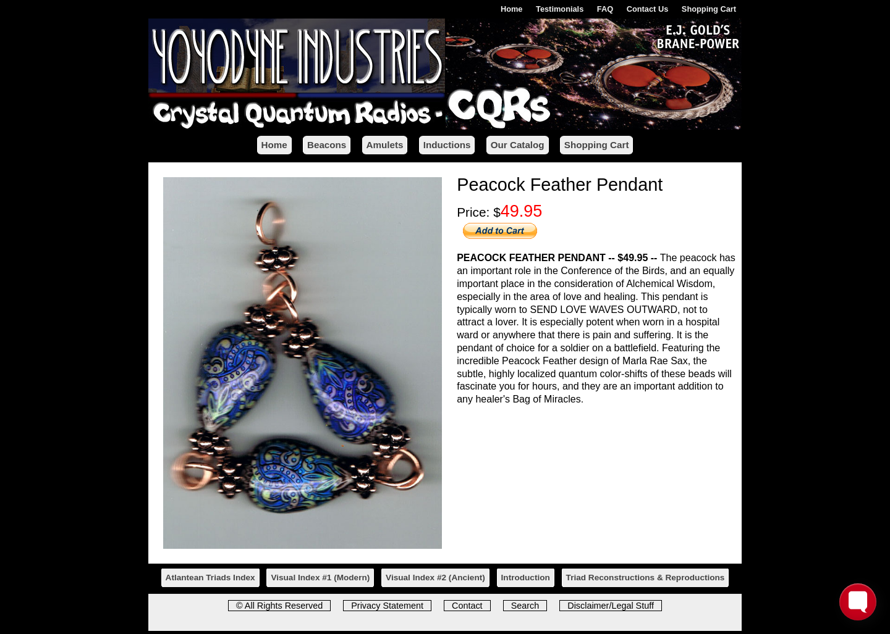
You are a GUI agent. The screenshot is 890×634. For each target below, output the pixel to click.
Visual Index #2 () (435, 577)
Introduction (525, 577)
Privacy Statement (387, 606)
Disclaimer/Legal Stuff (610, 606)
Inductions (447, 145)
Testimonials (559, 9)
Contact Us (648, 9)
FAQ (605, 9)
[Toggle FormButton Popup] (857, 601)
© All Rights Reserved (279, 606)
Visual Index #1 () (320, 577)
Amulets (385, 145)
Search (525, 606)
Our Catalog (518, 145)
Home (512, 9)
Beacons (326, 145)
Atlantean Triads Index (210, 577)
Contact (467, 606)
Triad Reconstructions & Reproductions (645, 577)
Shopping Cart (709, 9)
